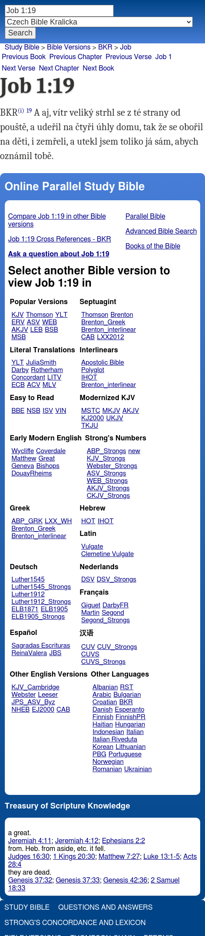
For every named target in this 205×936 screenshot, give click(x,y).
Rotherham (47, 370)
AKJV (19, 329)
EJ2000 (43, 709)
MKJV (111, 411)
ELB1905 (54, 609)
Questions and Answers (105, 907)
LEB (36, 329)
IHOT (89, 377)
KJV (17, 315)
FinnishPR (130, 717)
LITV (54, 377)
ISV (47, 411)
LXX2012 (110, 337)
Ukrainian (138, 769)
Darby (20, 370)
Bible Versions (68, 47)
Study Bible (22, 47)
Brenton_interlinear (108, 329)
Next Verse (18, 68)
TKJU (89, 425)
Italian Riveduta (115, 739)
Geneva (22, 466)
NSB (33, 411)
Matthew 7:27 (119, 856)
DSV (88, 579)
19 (29, 110)
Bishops (47, 466)
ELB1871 (24, 609)
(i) (21, 110)
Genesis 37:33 (78, 880)
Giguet (91, 605)
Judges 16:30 (29, 856)
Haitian (103, 724)
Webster (23, 694)
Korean (103, 747)
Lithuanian (130, 747)
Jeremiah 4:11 (30, 840)
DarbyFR (116, 605)
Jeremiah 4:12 (76, 840)
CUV (88, 647)
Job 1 (163, 56)
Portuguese (125, 754)
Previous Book (24, 56)
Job (126, 47)
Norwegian (108, 762)
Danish (103, 709)
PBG (100, 754)
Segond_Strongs (105, 620)
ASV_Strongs (106, 473)
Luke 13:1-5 (161, 856)
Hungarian (130, 724)
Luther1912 (28, 594)
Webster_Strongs (112, 466)
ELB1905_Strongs (38, 616)
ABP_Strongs (106, 451)
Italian (135, 732)
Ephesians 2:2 (123, 840)
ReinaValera (29, 653)
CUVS (90, 654)
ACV (34, 385)
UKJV (114, 418)
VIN (60, 411)
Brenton (122, 315)
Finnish (103, 717)
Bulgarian (127, 694)
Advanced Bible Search (161, 231)
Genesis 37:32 (30, 880)
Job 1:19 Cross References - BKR (59, 239)
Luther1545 (28, 579)
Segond (113, 613)
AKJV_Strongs (108, 488)
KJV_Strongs (106, 458)
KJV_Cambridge (35, 687)
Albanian (105, 687)
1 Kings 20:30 (74, 856)
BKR (126, 702)
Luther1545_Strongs (41, 587)
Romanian (107, 769)
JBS (55, 653)
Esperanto (130, 709)
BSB (51, 329)
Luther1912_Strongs (41, 602)
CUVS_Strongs (103, 662)
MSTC (90, 411)
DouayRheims (31, 473)
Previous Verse (129, 56)
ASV (33, 322)
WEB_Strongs (107, 481)
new (134, 451)
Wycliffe (22, 451)
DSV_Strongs (116, 579)
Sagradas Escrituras (40, 645)
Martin (90, 613)
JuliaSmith (41, 362)
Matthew (23, 458)
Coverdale (51, 451)
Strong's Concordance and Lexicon (75, 922)
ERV (17, 322)
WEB (49, 322)
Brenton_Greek (103, 322)
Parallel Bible (145, 216)
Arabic (102, 694)
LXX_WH (58, 521)
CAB (88, 337)
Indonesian (109, 732)
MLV (49, 385)
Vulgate (92, 546)
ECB (17, 385)
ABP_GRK (26, 521)
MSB (18, 337)
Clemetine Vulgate (107, 554)
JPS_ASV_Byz (33, 702)
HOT (88, 521)
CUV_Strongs (117, 647)
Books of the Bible (153, 246)
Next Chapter (59, 68)
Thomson (39, 315)
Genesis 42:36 (125, 880)
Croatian (105, 702)
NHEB (20, 709)
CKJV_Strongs (108, 496)
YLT (61, 315)
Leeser (48, 694)
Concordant (28, 377)
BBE (17, 411)
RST (127, 687)
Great (46, 458)
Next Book (98, 68)
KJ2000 (92, 418)
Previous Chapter (75, 56)
